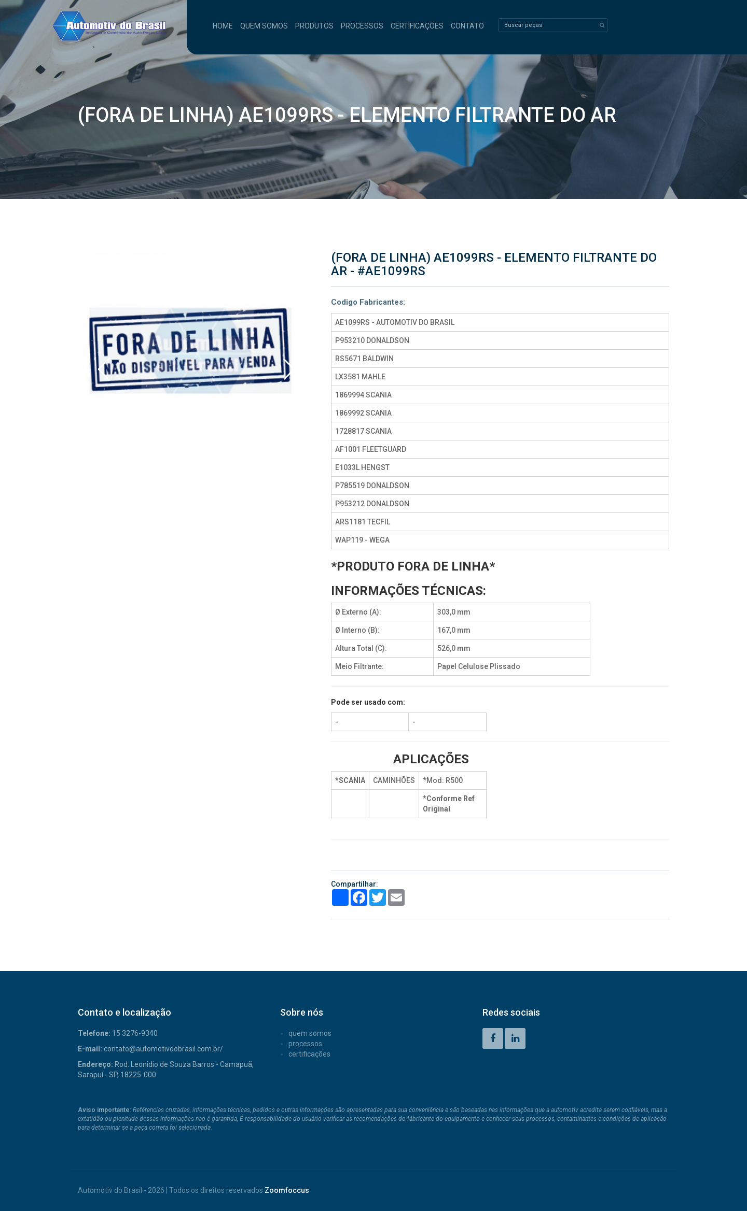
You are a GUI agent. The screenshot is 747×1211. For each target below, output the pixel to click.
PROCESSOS (362, 26)
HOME (223, 26)
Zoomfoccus (287, 1190)
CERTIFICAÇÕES (417, 26)
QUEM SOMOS (264, 26)
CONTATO (467, 26)
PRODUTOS (314, 26)
